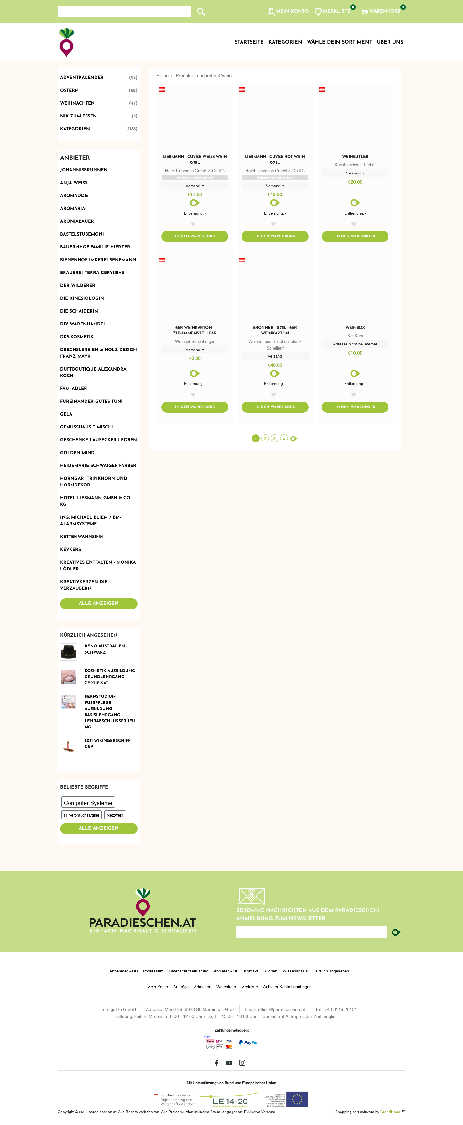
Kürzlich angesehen (331, 971)
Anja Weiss (73, 183)
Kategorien (99, 129)
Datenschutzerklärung (188, 971)
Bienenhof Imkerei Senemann (98, 260)
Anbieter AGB (226, 971)
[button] (288, 11)
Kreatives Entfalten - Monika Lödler (98, 566)
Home (162, 75)
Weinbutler (355, 157)
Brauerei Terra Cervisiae (92, 273)
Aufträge (181, 986)
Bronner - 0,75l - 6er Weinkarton (275, 331)
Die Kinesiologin (82, 298)
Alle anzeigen (99, 603)
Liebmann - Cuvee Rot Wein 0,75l (275, 159)
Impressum (153, 971)
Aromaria (72, 208)
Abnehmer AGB (123, 971)
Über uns (390, 42)
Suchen (270, 971)
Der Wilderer (77, 285)
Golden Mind (77, 453)
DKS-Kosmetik (77, 337)
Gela (66, 414)
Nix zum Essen (99, 116)
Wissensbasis (295, 971)
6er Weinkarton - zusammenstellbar (194, 331)
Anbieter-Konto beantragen (287, 986)
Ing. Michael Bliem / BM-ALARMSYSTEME (90, 520)
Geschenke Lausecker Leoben (98, 440)
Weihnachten (99, 103)
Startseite (249, 42)
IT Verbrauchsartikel (81, 815)
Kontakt (251, 971)
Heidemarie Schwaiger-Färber (98, 466)
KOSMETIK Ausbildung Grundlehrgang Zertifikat (110, 677)
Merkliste (249, 986)
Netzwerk (115, 815)
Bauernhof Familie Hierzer (95, 247)
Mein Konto (157, 986)
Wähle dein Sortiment (339, 42)
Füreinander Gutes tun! (91, 401)
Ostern (99, 90)
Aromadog (74, 196)
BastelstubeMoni (82, 234)
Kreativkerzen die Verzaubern (83, 585)
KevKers (70, 549)
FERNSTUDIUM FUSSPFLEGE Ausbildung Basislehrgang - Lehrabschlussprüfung (110, 712)
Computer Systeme (88, 802)
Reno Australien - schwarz (106, 649)
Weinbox (355, 328)
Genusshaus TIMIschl (87, 427)
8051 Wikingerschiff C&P (108, 744)
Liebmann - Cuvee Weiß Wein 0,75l (195, 159)
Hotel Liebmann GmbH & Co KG (95, 501)
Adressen (202, 986)
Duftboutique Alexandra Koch (93, 372)
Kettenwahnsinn (82, 537)
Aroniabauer (77, 221)
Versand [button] (193, 185)
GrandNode (390, 1111)
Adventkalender (99, 78)
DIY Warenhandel (83, 324)
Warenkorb (226, 986)
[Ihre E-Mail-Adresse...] (311, 932)
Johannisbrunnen (83, 170)
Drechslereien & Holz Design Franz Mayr (98, 353)
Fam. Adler (73, 388)
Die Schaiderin (79, 311)
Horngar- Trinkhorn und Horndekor (93, 482)
